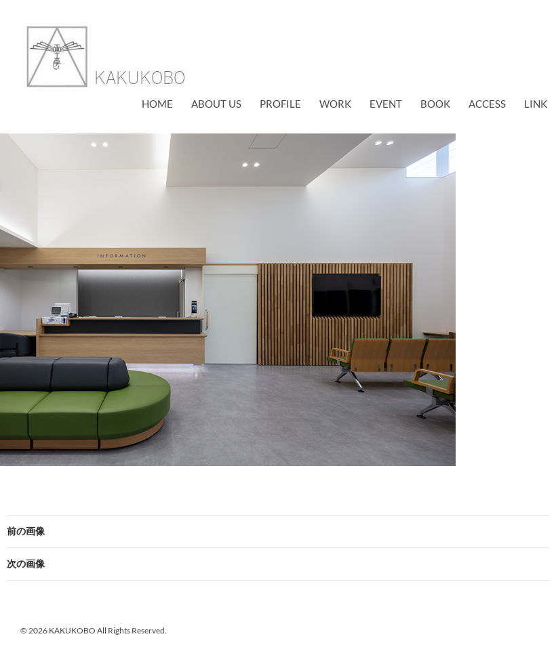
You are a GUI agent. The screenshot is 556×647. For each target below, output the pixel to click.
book (435, 104)
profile (280, 104)
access (487, 104)
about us (216, 104)
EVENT (386, 104)
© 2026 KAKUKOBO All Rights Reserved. (93, 630)
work (335, 104)
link (535, 104)
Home (157, 104)
